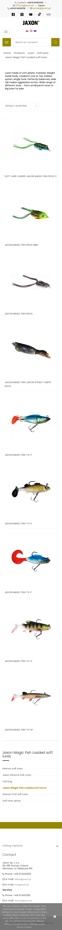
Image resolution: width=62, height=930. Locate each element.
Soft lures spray (11, 800)
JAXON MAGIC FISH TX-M (19, 729)
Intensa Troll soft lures (15, 794)
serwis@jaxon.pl (42, 8)
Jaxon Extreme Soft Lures (17, 775)
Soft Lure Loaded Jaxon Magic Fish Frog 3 (30, 176)
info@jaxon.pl (21, 884)
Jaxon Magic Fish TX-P (18, 455)
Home (6, 53)
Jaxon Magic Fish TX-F (18, 592)
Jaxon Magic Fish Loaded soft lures (24, 787)
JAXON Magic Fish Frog (19, 313)
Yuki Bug (7, 781)
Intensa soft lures (12, 768)
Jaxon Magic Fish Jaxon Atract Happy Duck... (28, 384)
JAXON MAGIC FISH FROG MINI (21, 245)
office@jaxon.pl (25, 5)
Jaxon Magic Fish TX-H (18, 661)
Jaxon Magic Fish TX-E (18, 523)
